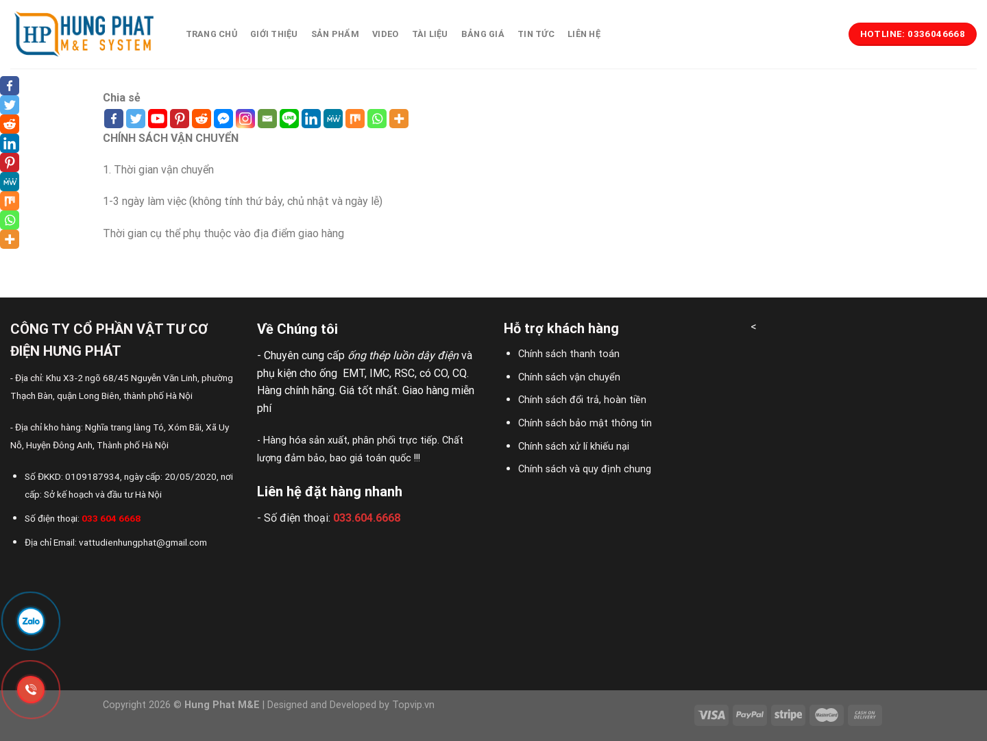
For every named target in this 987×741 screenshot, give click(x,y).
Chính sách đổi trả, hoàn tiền (582, 400)
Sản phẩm (335, 34)
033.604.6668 (366, 517)
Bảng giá (482, 34)
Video (385, 34)
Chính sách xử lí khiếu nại (573, 446)
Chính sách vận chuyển (569, 377)
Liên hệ (584, 34)
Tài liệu (430, 34)
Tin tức (536, 34)
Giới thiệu (274, 34)
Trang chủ (211, 34)
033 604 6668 (111, 518)
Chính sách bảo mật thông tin (585, 423)
